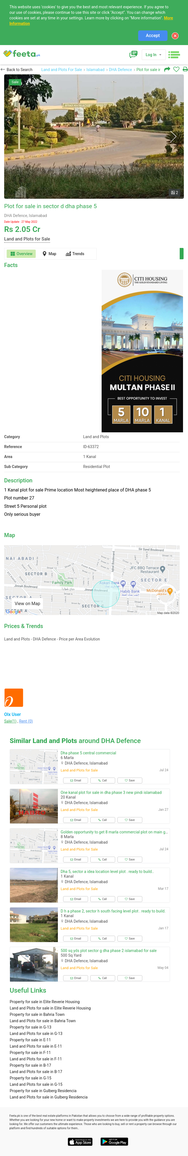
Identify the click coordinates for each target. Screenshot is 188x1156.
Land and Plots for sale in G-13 (36, 1033)
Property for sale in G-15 (30, 1078)
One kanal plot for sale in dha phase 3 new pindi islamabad (111, 792)
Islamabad (95, 69)
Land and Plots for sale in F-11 (36, 1059)
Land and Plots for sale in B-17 (36, 1071)
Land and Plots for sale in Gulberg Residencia (48, 1097)
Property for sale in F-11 (30, 1052)
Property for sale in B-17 (30, 1065)
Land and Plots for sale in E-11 (36, 1046)
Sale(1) (10, 721)
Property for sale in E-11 (30, 1040)
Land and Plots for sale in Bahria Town (43, 1021)
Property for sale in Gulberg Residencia (43, 1091)
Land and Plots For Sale (61, 69)
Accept (153, 35)
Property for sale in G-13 (30, 1027)
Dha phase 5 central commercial (88, 753)
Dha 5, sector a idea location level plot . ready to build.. (107, 871)
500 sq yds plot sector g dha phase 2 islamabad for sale (109, 950)
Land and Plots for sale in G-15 (36, 1084)
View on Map (27, 603)
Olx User (12, 714)
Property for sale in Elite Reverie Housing (45, 1002)
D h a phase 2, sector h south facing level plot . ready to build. (113, 911)
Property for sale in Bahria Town (37, 1014)
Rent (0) (26, 721)
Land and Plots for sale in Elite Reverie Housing (50, 1008)
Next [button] (173, 136)
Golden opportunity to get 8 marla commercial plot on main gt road (118, 832)
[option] (94, 136)
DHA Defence (120, 69)
